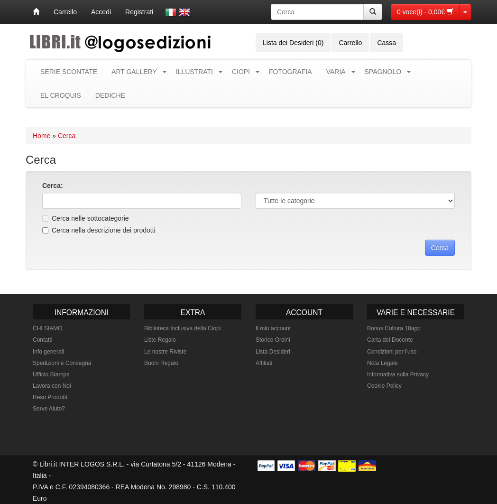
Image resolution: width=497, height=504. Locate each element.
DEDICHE (110, 95)
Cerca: (52, 185)
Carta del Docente (390, 339)
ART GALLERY (134, 71)
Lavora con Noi (52, 386)
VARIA (336, 71)
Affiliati (264, 363)
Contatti (42, 339)
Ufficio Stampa (51, 374)
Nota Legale (382, 363)
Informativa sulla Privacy (398, 374)
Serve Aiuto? (49, 408)
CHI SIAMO (48, 328)
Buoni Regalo (161, 363)
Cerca (66, 136)
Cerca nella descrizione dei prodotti (99, 230)
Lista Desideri (273, 351)
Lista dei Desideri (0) (293, 43)
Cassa (386, 43)
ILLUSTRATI (194, 71)
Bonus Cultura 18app (394, 328)
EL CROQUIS (60, 95)
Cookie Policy (384, 386)
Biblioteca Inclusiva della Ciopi (182, 328)
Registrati (139, 12)
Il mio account (273, 328)
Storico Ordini (273, 339)
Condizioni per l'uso (391, 351)
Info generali (48, 351)
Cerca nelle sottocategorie (85, 218)
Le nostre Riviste (165, 351)
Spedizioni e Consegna (62, 363)
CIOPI (241, 71)
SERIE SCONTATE (68, 71)
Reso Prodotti (50, 397)
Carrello (65, 12)
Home (41, 136)
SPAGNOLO (383, 71)
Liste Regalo (160, 339)
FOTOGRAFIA (290, 71)
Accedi (101, 12)
